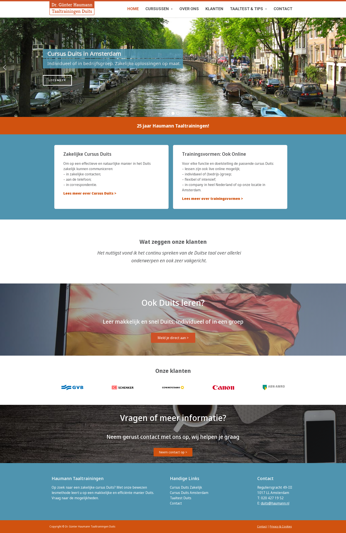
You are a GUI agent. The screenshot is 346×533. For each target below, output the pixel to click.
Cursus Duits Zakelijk (186, 487)
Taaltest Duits (180, 497)
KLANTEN (214, 8)
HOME (133, 8)
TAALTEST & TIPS (248, 8)
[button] (159, 9)
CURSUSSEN (159, 8)
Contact (176, 503)
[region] (173, 67)
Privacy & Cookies (281, 526)
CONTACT (283, 8)
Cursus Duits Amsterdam (189, 492)
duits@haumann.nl (275, 503)
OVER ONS (189, 8)
